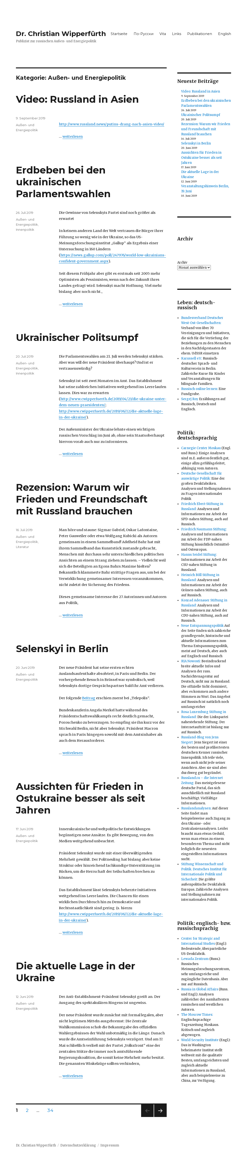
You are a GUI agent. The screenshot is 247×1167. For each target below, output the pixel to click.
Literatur (22, 547)
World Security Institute (200, 1040)
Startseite (119, 34)
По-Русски (143, 34)
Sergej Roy (189, 399)
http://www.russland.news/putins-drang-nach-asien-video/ (111, 124)
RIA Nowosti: (191, 661)
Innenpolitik (25, 229)
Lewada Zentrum (195, 959)
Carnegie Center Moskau (201, 448)
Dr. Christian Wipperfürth (61, 33)
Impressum (109, 1145)
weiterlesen (72, 136)
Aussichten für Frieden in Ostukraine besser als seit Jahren (80, 798)
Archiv (182, 262)
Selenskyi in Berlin (62, 649)
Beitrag (88, 698)
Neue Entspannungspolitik (202, 626)
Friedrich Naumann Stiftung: (204, 529)
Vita (162, 34)
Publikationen (199, 34)
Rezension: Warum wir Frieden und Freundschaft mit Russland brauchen (82, 499)
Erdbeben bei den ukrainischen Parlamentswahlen (63, 182)
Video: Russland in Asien (77, 99)
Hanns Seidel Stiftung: (199, 555)
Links (176, 34)
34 (52, 1110)
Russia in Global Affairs (199, 989)
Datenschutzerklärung (78, 1145)
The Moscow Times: (197, 1015)
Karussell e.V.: (191, 358)
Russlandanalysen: (196, 808)
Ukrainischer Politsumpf (77, 337)
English (224, 34)
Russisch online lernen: (199, 389)
